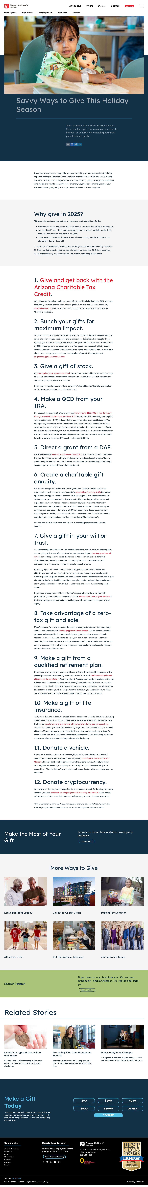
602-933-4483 (86, 1157)
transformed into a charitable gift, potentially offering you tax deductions (76, 724)
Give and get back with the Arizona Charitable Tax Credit (73, 287)
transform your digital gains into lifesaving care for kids (75, 792)
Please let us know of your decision (94, 596)
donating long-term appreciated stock (53, 373)
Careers (7, 1156)
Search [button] (77, 13)
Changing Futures (45, 12)
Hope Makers (27, 12)
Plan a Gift (87, 842)
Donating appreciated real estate (73, 631)
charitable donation (42, 308)
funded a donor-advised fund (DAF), (67, 454)
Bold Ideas (62, 12)
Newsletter (9, 1164)
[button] (142, 6)
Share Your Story (90, 991)
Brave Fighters (10, 12)
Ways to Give (73, 6)
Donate (128, 6)
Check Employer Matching (57, 1159)
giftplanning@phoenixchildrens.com (49, 357)
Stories (99, 6)
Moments (8, 1161)
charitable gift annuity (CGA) (88, 492)
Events (87, 6)
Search (113, 6)
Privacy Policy (45, 1184)
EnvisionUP (139, 1184)
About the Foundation (13, 1151)
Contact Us (9, 1153)
